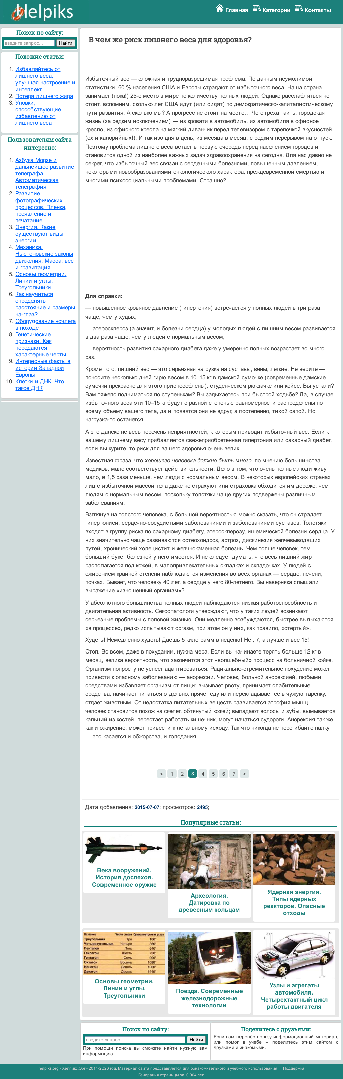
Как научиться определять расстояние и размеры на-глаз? (45, 304)
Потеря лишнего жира (44, 96)
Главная (236, 10)
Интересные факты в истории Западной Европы (42, 368)
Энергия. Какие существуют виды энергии (39, 234)
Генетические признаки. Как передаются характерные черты (40, 344)
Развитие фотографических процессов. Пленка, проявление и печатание (41, 207)
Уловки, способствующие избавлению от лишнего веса (38, 113)
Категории (276, 10)
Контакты (318, 10)
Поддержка (293, 1068)
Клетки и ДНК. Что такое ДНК (39, 384)
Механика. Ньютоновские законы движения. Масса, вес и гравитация (44, 257)
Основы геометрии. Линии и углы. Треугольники (40, 281)
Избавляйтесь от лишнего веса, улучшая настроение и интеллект (45, 79)
